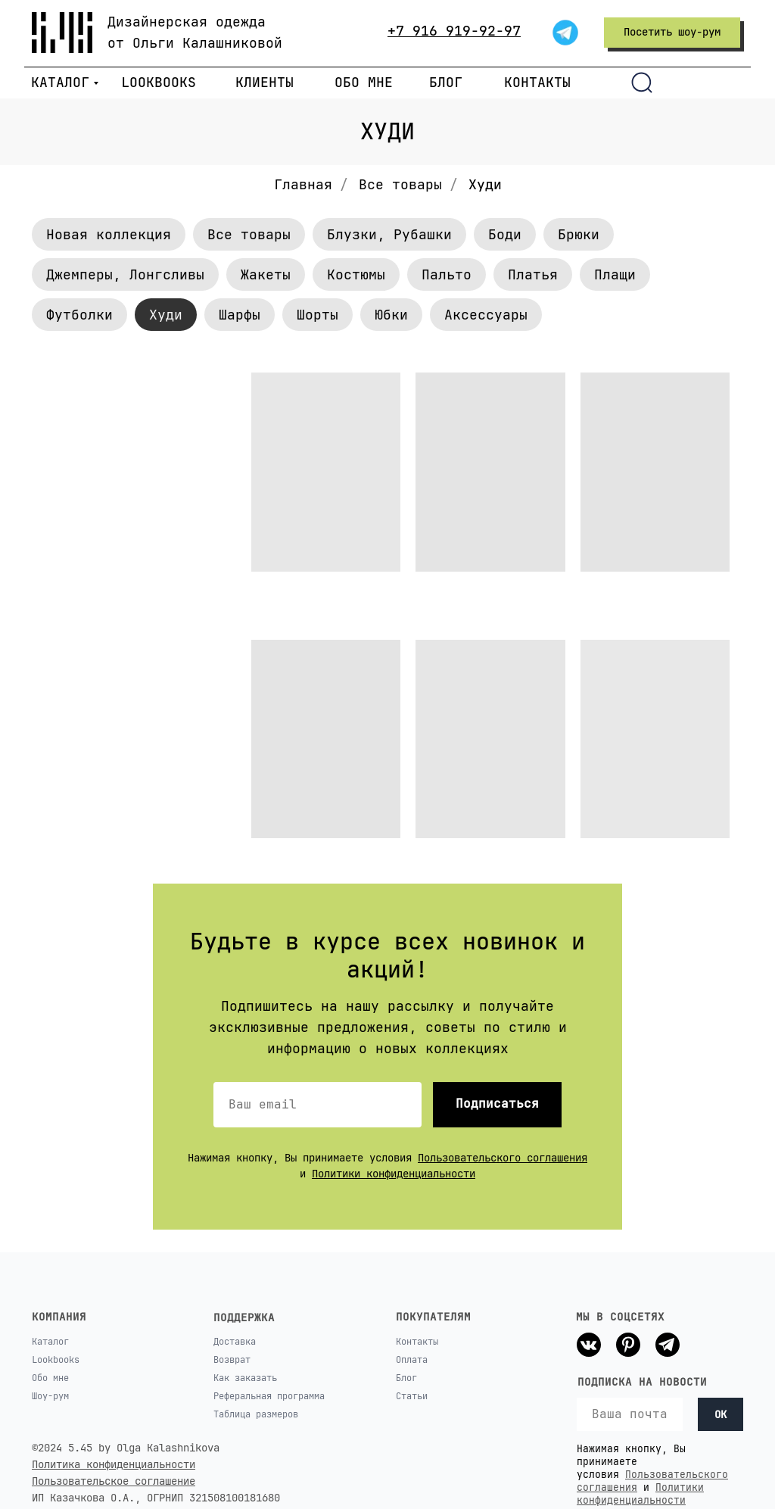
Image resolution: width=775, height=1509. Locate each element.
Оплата (412, 1360)
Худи (165, 314)
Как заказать (245, 1378)
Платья (533, 274)
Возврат (232, 1360)
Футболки (79, 314)
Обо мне (50, 1378)
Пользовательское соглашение (113, 1481)
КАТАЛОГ (60, 82)
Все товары (400, 184)
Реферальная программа (269, 1396)
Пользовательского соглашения (502, 1157)
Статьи (412, 1396)
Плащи (615, 274)
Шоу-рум (50, 1396)
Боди (504, 234)
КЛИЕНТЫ (264, 82)
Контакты (417, 1342)
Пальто (447, 274)
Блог (406, 1378)
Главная (303, 184)
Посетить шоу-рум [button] (672, 32)
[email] (630, 1414)
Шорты (317, 314)
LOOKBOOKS (158, 82)
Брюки (578, 234)
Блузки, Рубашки (389, 234)
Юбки (391, 314)
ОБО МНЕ (364, 82)
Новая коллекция (108, 234)
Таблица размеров (255, 1414)
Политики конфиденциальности (393, 1173)
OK (720, 1414)
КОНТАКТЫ (537, 82)
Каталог (50, 1342)
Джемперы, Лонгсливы (125, 274)
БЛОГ (445, 82)
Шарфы (239, 314)
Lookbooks (55, 1360)
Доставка (234, 1342)
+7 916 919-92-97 (454, 30)
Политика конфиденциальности (113, 1464)
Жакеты (266, 274)
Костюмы (356, 274)
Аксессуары (486, 314)
